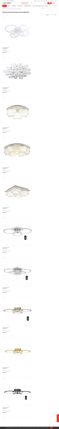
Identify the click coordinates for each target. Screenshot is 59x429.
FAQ (47, 0)
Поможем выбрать (21, 417)
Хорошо (51, 427)
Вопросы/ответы (33, 416)
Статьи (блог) (32, 417)
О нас (31, 419)
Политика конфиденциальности (35, 412)
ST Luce (40, 37)
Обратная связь (21, 418)
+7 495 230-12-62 (24, 2)
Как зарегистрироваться (22, 413)
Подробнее (4, 425)
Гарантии (32, 413)
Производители (33, 418)
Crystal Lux (4, 37)
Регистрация (55, 0)
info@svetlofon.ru (37, 0)
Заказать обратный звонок (24, 3)
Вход (51, 0)
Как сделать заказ (21, 412)
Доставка (43, 0)
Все (55, 14)
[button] (58, 418)
